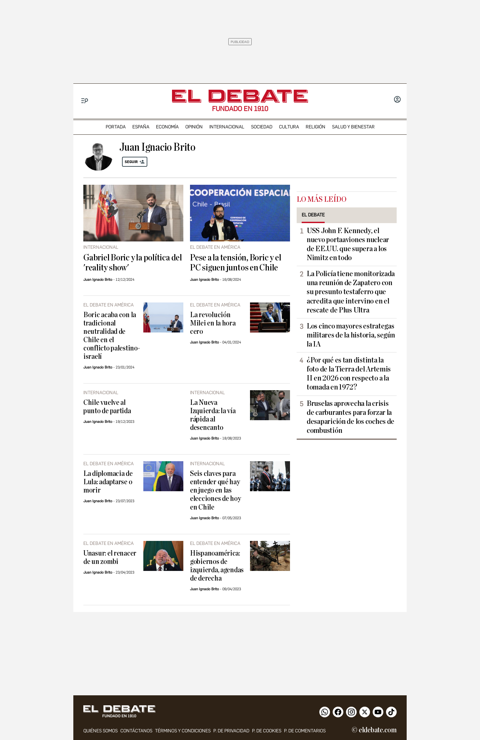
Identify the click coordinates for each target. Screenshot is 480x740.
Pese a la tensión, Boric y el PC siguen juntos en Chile (235, 262)
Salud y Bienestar (353, 127)
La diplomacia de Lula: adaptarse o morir (108, 482)
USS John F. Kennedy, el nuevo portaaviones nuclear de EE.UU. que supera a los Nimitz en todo (348, 244)
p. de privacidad (231, 731)
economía (167, 127)
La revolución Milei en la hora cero (213, 323)
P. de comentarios (305, 731)
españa (140, 127)
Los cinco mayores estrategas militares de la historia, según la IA (351, 335)
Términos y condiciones (183, 731)
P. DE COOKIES (266, 731)
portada (116, 127)
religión (315, 127)
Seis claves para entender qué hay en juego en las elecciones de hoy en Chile (215, 490)
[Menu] (85, 101)
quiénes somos (100, 731)
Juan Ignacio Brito (97, 279)
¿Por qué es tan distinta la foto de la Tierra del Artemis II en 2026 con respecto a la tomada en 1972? (349, 373)
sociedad (261, 127)
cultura (289, 127)
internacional (226, 127)
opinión (194, 127)
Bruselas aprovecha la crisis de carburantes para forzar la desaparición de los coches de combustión (350, 417)
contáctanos (136, 731)
